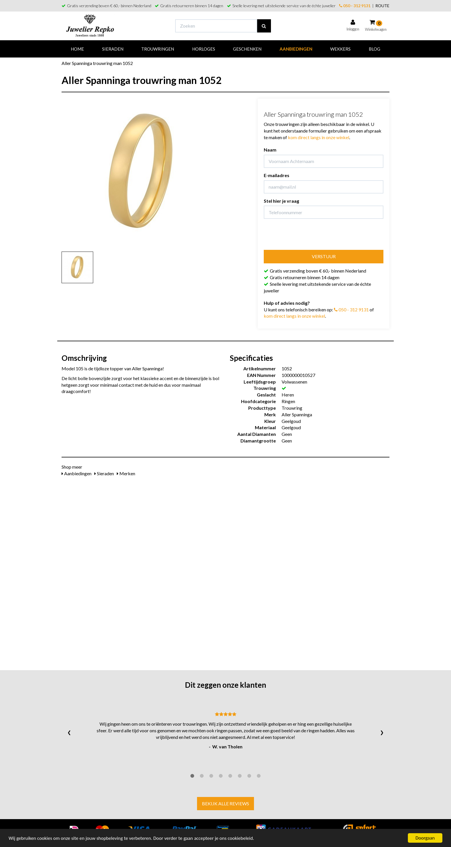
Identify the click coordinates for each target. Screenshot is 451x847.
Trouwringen (157, 48)
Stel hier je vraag (281, 201)
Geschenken (247, 48)
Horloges (203, 48)
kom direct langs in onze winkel (318, 137)
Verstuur (324, 256)
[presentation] (307, 234)
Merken (126, 473)
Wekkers (340, 48)
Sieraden (112, 48)
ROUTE (382, 5)
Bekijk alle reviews (225, 803)
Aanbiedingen (296, 48)
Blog (374, 48)
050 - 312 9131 (354, 5)
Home (77, 48)
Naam (270, 149)
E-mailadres (276, 175)
